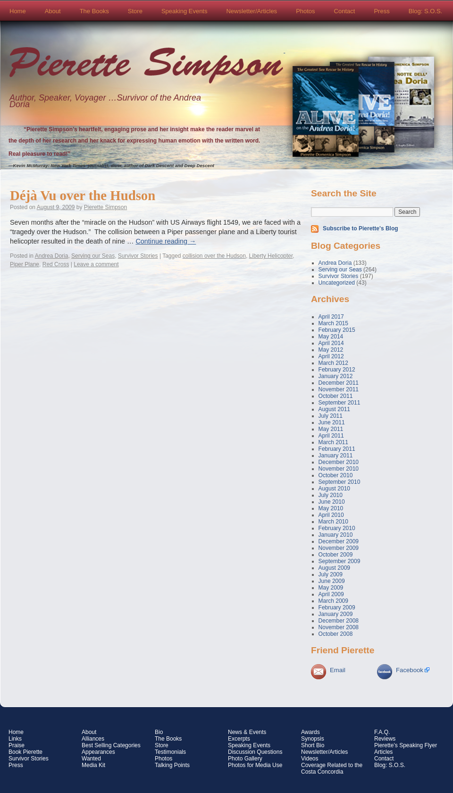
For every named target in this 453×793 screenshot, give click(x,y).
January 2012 (336, 376)
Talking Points (172, 765)
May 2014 (331, 336)
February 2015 (337, 330)
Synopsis (312, 738)
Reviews (384, 738)
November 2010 (339, 468)
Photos (305, 11)
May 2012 (331, 349)
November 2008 (339, 627)
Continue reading (165, 241)
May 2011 (331, 429)
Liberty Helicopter (271, 256)
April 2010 (331, 515)
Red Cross (55, 264)
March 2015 (333, 323)
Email (337, 670)
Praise (16, 745)
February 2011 (337, 449)
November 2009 (339, 548)
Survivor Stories (138, 256)
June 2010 (332, 501)
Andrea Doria (51, 256)
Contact (344, 11)
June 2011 (332, 422)
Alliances (93, 738)
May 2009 (331, 587)
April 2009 (331, 594)
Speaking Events (184, 11)
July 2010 (331, 495)
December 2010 (339, 462)
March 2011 (333, 442)
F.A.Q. (382, 732)
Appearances (98, 752)
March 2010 (333, 521)
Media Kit (93, 765)
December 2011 (339, 383)
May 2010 (331, 508)
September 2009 (340, 561)
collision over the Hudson (214, 256)
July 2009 (331, 574)
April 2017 (331, 316)
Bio (159, 732)
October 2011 (336, 396)
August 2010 (334, 488)
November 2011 (339, 389)
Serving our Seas (93, 256)
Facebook (409, 670)
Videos (309, 758)
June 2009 (332, 581)
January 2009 (336, 614)
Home (17, 11)
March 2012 (333, 363)
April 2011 (331, 435)
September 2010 (340, 482)
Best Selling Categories (111, 745)
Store (135, 11)
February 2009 (337, 607)
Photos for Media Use (255, 765)
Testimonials (170, 752)
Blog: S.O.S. (426, 11)
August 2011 (334, 409)
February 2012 (337, 369)
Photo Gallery (245, 758)
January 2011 (336, 455)
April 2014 (331, 343)
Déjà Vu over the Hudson (82, 195)
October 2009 (336, 554)
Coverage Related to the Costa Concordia (331, 768)
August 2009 (334, 568)
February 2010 (337, 528)
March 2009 (333, 601)
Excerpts (239, 738)
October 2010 (336, 475)
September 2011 (340, 402)
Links (15, 738)
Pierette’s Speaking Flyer (405, 745)
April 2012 (331, 356)
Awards (310, 732)
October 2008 (336, 634)
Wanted (91, 758)
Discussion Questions (255, 752)
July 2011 (331, 416)
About (53, 11)
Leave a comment (96, 264)
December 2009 (339, 541)
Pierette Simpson (146, 66)
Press (381, 11)
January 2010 (336, 534)
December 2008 (339, 620)
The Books (94, 11)
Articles (383, 752)
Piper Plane (24, 264)
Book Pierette (25, 752)
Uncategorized (337, 282)
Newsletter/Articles (251, 11)
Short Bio (312, 745)
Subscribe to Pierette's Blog (360, 228)
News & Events (247, 732)
